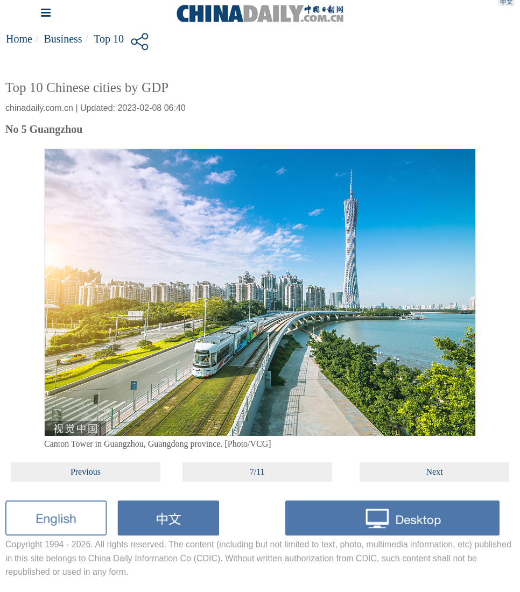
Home (19, 39)
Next (434, 471)
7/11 (257, 471)
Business (63, 39)
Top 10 (109, 39)
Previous (86, 471)
